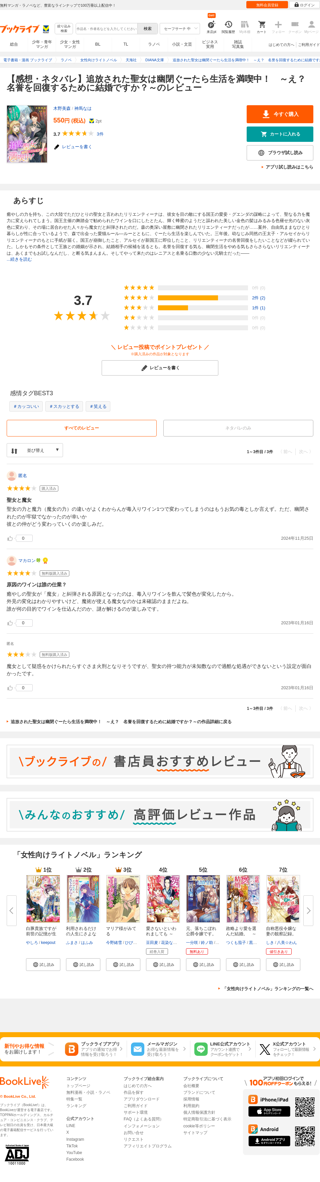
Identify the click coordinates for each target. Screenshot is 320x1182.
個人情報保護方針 (199, 1112)
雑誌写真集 (238, 44)
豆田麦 (152, 942)
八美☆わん (287, 942)
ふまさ (72, 942)
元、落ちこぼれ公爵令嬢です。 (201, 931)
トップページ (78, 1085)
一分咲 (192, 942)
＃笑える (98, 406)
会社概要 (191, 1085)
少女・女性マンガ (70, 44)
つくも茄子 (236, 942)
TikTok (72, 1146)
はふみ (87, 942)
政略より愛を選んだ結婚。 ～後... (241, 934)
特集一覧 (74, 1099)
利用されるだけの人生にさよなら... (81, 934)
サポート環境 (136, 1112)
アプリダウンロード (142, 1099)
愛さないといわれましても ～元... (161, 934)
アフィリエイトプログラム (148, 1146)
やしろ (32, 942)
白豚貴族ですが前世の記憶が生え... (41, 934)
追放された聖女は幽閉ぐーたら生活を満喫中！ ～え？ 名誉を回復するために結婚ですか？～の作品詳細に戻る (121, 721)
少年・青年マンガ (42, 44)
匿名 (22, 475)
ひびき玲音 (135, 942)
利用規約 (191, 1105)
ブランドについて (199, 1092)
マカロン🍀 (29, 560)
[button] (43, 964)
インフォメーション (142, 1126)
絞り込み (64, 28)
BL (98, 44)
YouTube (74, 1152)
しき (270, 942)
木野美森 (62, 108)
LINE (70, 1125)
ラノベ (154, 44)
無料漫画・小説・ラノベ (88, 1092)
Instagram (75, 1139)
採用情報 (191, 1099)
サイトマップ (195, 1132)
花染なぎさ (171, 942)
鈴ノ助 (207, 942)
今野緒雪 (114, 942)
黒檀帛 (255, 942)
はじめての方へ (281, 45)
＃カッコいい (26, 406)
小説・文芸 (182, 44)
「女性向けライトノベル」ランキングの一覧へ (267, 988)
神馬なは (83, 108)
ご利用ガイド (309, 45)
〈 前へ (285, 451)
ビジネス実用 (210, 44)
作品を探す (134, 1092)
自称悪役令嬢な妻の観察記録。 (281, 931)
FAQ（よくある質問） (144, 1119)
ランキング (76, 1105)
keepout (48, 942)
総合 (14, 44)
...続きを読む (19, 259)
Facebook (75, 1159)
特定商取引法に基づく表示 (207, 1119)
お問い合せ (134, 1132)
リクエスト (134, 1139)
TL (125, 44)
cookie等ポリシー (199, 1126)
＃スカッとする (64, 406)
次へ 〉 (306, 451)
